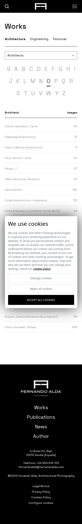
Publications (41, 417)
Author (41, 436)
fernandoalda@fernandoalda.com (41, 467)
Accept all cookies (41, 300)
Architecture (15, 39)
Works (41, 407)
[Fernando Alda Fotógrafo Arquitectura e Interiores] (41, 388)
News (41, 426)
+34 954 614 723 (47, 463)
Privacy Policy (41, 491)
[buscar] (7, 6)
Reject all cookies (41, 288)
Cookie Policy (41, 268)
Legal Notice (41, 486)
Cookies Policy (41, 497)
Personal (59, 39)
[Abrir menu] (74, 6)
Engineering (39, 39)
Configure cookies (41, 503)
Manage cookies (41, 278)
